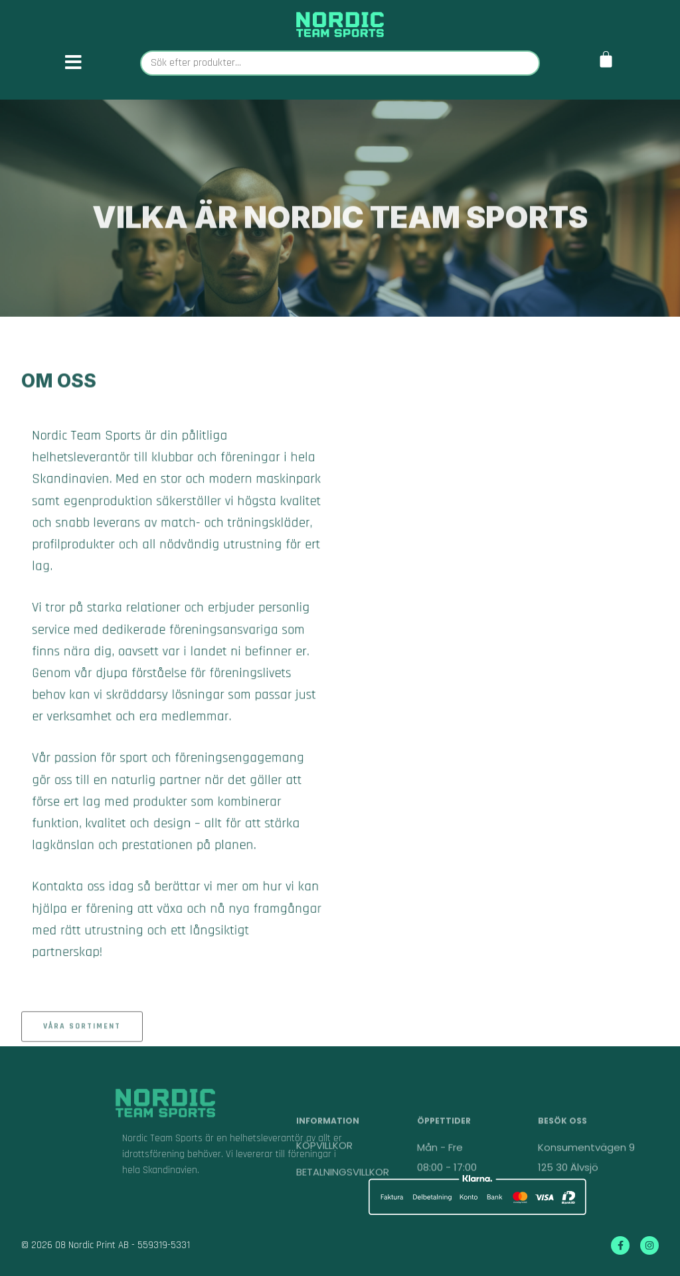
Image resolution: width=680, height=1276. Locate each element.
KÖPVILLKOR (324, 1173)
